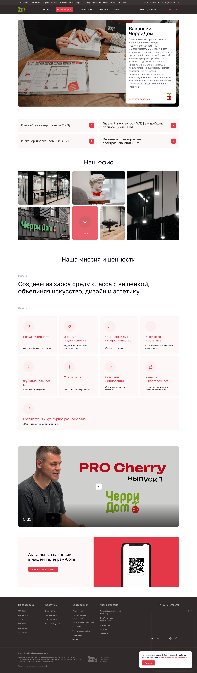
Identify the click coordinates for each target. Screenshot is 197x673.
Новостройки (26, 604)
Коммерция (105, 625)
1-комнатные (50, 611)
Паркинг (103, 629)
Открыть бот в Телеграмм (43, 569)
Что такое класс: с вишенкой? (79, 616)
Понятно (148, 663)
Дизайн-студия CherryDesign (106, 619)
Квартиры (51, 604)
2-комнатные (51, 615)
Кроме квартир (109, 604)
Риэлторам (77, 635)
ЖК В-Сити (23, 615)
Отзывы (75, 639)
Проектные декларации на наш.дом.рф (32, 666)
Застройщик (80, 604)
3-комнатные (51, 619)
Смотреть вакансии (141, 99)
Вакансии (76, 627)
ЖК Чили (22, 611)
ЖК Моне (22, 619)
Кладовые (104, 634)
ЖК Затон (22, 632)
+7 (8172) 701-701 (148, 9)
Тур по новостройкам (81, 631)
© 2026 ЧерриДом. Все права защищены (33, 653)
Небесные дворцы (53, 624)
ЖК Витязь (22, 624)
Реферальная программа (83, 622)
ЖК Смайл (22, 628)
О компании (77, 611)
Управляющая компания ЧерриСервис (110, 612)
